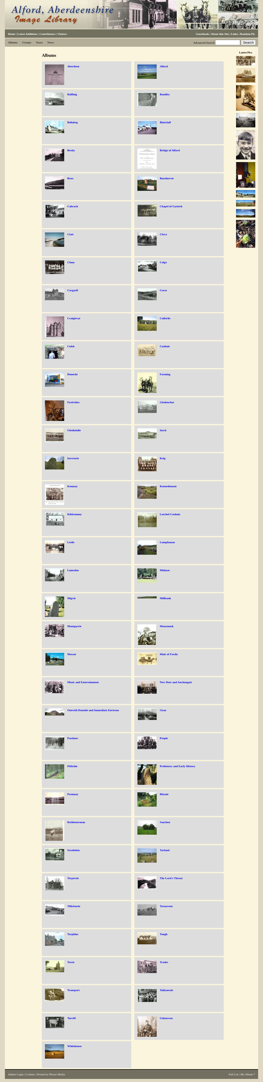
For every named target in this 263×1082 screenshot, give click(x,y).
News (50, 42)
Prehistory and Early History (177, 766)
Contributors (47, 33)
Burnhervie (167, 178)
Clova (163, 234)
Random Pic (247, 33)
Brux (70, 178)
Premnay (72, 794)
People (164, 738)
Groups (26, 42)
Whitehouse (74, 1046)
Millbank (165, 598)
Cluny (71, 262)
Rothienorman (76, 822)
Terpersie (73, 878)
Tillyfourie (73, 906)
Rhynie (164, 794)
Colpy (163, 262)
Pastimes (72, 738)
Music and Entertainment (83, 682)
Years (39, 42)
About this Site (220, 33)
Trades (164, 962)
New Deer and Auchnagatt (176, 682)
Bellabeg (72, 122)
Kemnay (72, 486)
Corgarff (72, 290)
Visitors (62, 33)
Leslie (70, 542)
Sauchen (165, 822)
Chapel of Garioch (171, 206)
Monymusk (167, 626)
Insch (163, 430)
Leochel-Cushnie (170, 514)
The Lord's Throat (171, 878)
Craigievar (73, 318)
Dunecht (72, 374)
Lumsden (73, 570)
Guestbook (202, 33)
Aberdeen (73, 66)
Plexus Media (57, 1074)
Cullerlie (165, 318)
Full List (233, 1074)
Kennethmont (168, 486)
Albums (12, 42)
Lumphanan (167, 542)
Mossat (71, 654)
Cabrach (72, 206)
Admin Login (15, 1074)
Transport (73, 990)
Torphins (72, 934)
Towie (70, 962)
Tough (163, 934)
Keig (162, 458)
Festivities (73, 402)
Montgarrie (74, 626)
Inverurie (73, 458)
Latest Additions (27, 33)
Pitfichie (72, 766)
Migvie (71, 598)
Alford (164, 66)
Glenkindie (74, 430)
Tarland (165, 850)
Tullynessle (166, 990)
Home (11, 33)
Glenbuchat (167, 402)
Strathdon (73, 850)
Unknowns (166, 1018)
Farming (165, 374)
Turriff (71, 1018)
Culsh (70, 346)
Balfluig (72, 94)
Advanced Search (203, 42)
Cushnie (165, 346)
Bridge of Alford (170, 150)
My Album (246, 1074)
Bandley (165, 94)
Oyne (163, 710)
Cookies (30, 1074)
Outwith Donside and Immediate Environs (93, 710)
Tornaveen (166, 906)
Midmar (165, 570)
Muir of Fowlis (169, 654)
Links (234, 33)
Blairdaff (165, 122)
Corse (163, 290)
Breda (71, 150)
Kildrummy (74, 514)
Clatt (70, 234)
